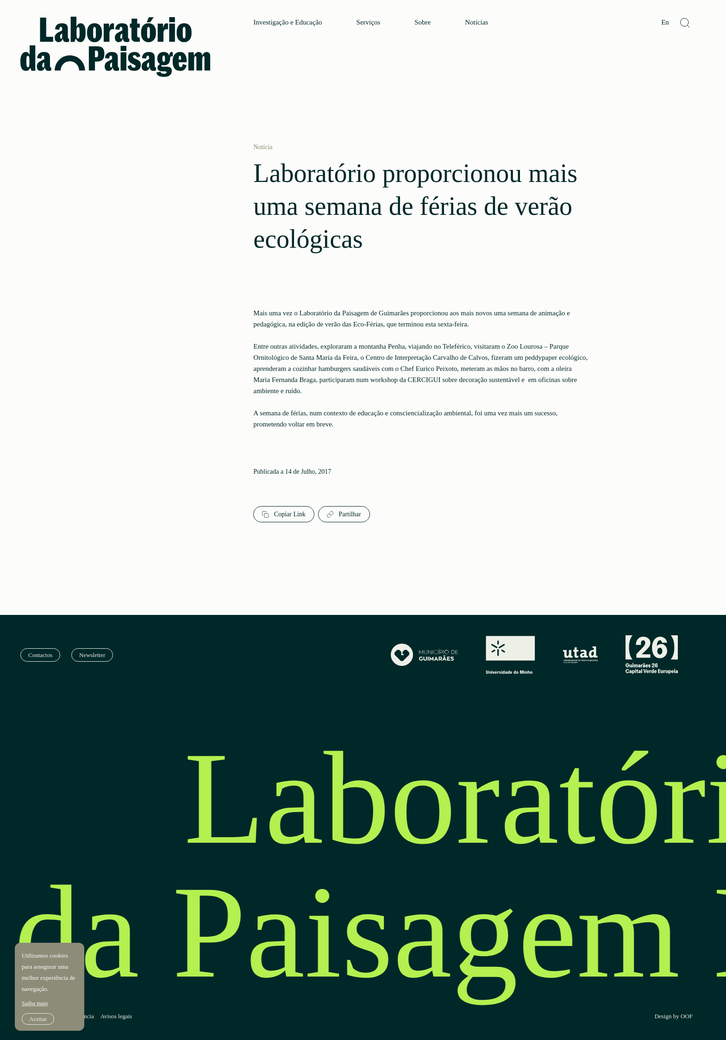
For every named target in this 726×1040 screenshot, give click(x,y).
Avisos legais (116, 1016)
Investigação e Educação (287, 22)
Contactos (40, 655)
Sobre (422, 22)
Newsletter (92, 655)
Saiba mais (35, 1003)
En (665, 22)
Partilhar (344, 514)
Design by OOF (674, 1016)
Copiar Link (284, 514)
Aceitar (38, 1018)
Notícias (476, 22)
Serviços (369, 22)
